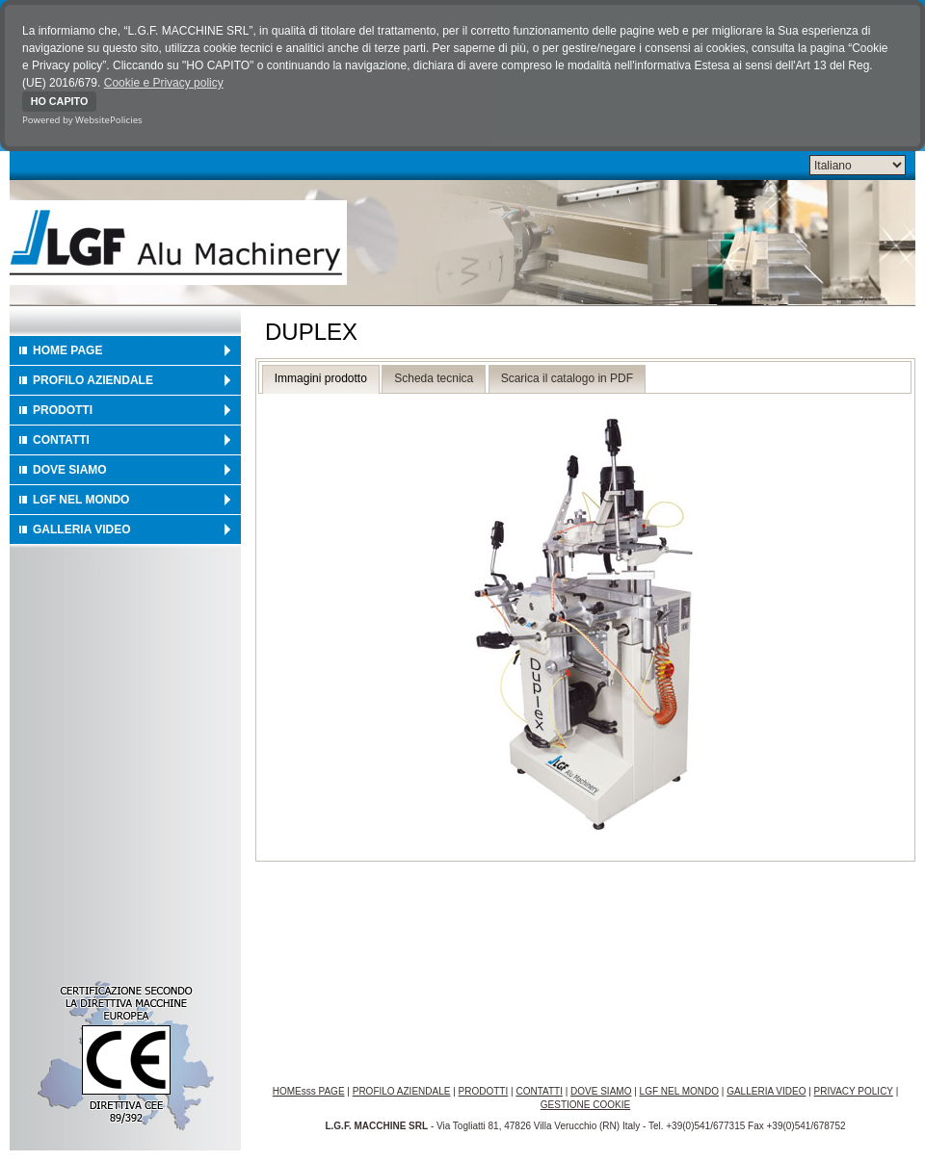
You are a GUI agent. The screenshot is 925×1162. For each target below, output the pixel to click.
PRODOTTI (62, 410)
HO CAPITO (60, 101)
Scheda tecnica (433, 378)
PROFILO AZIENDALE (93, 380)
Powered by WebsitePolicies (82, 120)
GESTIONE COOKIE (585, 1104)
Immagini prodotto (321, 378)
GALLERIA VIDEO (82, 529)
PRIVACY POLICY (853, 1091)
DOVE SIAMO (70, 470)
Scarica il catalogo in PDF (567, 378)
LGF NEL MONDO (81, 499)
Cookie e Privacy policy (164, 83)
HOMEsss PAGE (309, 1091)
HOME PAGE (67, 350)
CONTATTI (61, 440)
